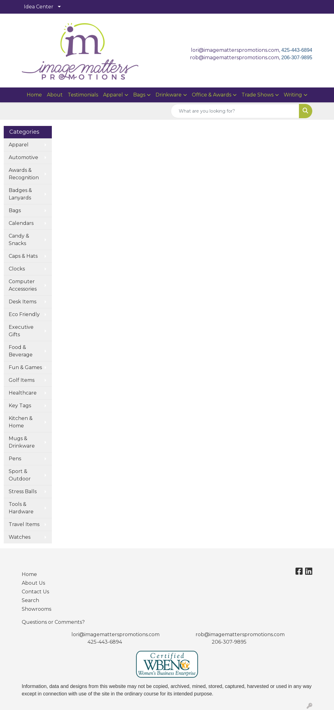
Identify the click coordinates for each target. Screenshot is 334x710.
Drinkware (169, 95)
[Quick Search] (235, 111)
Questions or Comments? (53, 622)
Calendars (21, 223)
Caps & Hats (23, 256)
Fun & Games (25, 367)
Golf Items (21, 380)
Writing (293, 95)
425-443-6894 (296, 50)
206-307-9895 (296, 57)
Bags (139, 95)
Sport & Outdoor (20, 475)
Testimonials (83, 95)
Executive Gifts (21, 330)
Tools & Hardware (21, 508)
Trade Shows (257, 95)
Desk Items (22, 302)
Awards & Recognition (24, 174)
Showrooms (36, 609)
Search (30, 600)
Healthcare (23, 393)
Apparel (113, 95)
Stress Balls (23, 491)
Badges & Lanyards (20, 194)
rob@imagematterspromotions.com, (235, 57)
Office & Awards (211, 95)
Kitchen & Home (21, 422)
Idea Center (38, 7)
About (55, 95)
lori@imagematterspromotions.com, (236, 50)
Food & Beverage (21, 351)
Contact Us (35, 592)
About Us (33, 583)
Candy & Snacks (19, 239)
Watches (19, 537)
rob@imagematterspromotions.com (240, 634)
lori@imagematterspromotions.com (115, 634)
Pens (15, 459)
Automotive (23, 157)
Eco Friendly (24, 314)
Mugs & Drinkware (22, 442)
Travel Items (24, 524)
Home (34, 95)
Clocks (17, 269)
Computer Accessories (23, 285)
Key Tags (20, 406)
